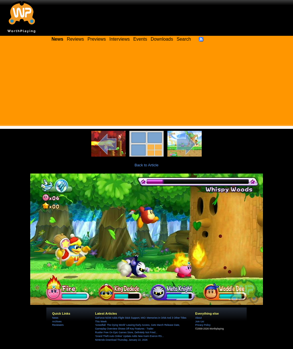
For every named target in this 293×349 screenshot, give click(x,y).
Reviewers (58, 325)
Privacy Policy (202, 325)
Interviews (119, 39)
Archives (57, 321)
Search (184, 39)
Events (140, 39)
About (198, 317)
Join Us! (199, 321)
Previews (97, 39)
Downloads (162, 39)
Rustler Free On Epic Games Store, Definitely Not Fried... (126, 332)
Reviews (75, 39)
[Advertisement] (146, 86)
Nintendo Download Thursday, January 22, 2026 (121, 339)
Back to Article (146, 165)
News (55, 317)
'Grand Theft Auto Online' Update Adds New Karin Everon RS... (129, 336)
